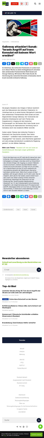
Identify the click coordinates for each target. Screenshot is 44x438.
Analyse (22, 346)
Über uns (22, 397)
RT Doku (22, 380)
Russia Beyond (22, 362)
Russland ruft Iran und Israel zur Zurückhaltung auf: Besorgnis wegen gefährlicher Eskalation (20, 150)
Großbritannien (8, 209)
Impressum (22, 389)
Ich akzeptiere (17, 269)
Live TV (14, 3)
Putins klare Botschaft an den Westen (23, 294)
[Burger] (39, 3)
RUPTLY (22, 360)
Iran (18, 209)
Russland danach (22, 371)
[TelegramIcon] (17, 421)
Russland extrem (22, 377)
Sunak (33, 209)
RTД (22, 357)
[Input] (22, 264)
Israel (25, 209)
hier (5, 435)
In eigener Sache (22, 403)
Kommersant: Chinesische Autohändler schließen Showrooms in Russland (20, 309)
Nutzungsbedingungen (22, 395)
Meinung (22, 348)
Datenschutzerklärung (22, 392)
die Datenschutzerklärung (21, 269)
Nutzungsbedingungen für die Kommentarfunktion (22, 400)
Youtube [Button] (22, 335)
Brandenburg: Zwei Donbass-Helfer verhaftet (19, 317)
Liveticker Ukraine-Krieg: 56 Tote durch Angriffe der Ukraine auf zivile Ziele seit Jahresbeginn (21, 286)
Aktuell (22, 343)
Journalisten (22, 406)
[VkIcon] (20, 421)
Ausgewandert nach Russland (22, 374)
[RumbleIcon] (23, 421)
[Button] (39, 264)
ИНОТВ (22, 354)
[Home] (5, 4)
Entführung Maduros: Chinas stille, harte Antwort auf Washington (21, 301)
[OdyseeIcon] (26, 421)
